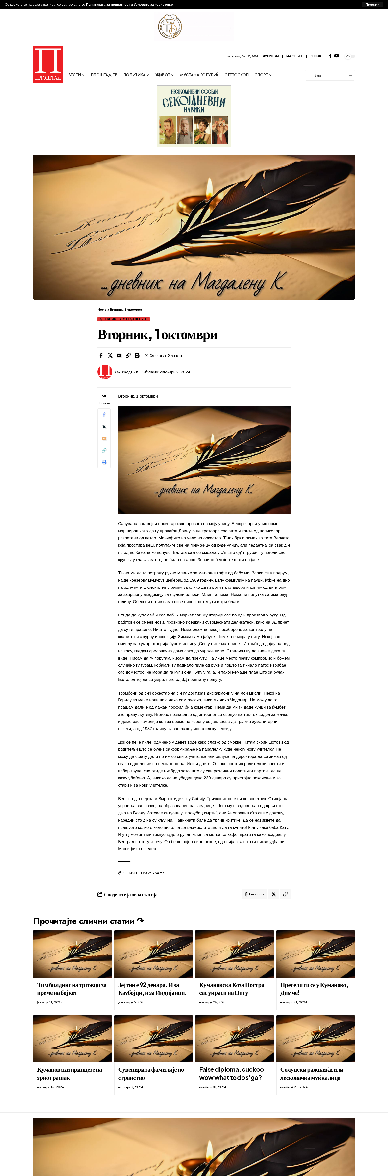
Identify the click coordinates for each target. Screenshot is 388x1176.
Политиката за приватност (108, 4)
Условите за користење (153, 4)
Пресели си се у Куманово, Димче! (314, 989)
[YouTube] (336, 56)
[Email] (119, 355)
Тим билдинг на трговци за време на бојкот (72, 989)
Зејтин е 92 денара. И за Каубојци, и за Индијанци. (152, 989)
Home (101, 309)
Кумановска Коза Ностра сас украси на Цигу (231, 989)
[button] (128, 355)
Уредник (130, 371)
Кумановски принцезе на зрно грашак (69, 1073)
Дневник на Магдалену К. (123, 319)
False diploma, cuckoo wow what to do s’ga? (231, 1073)
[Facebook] (330, 56)
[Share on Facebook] (100, 355)
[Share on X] (110, 355)
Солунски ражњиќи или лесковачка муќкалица (311, 1073)
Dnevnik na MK (153, 873)
